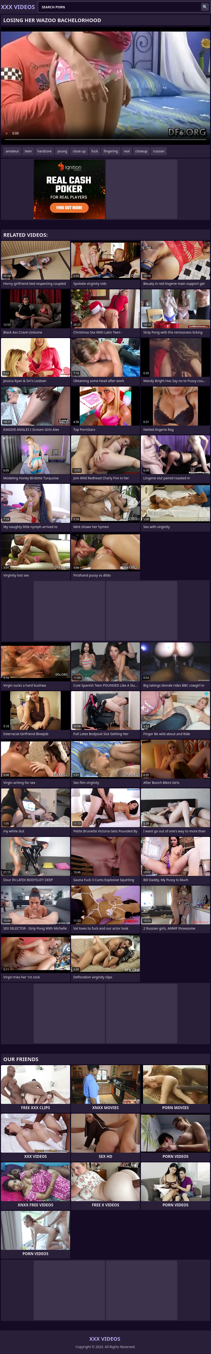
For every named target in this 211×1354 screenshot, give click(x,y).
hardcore (45, 151)
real (127, 151)
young (62, 151)
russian (158, 151)
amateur (12, 151)
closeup (141, 151)
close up (79, 151)
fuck (94, 151)
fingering (111, 151)
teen (28, 151)
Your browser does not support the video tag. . (105, 86)
